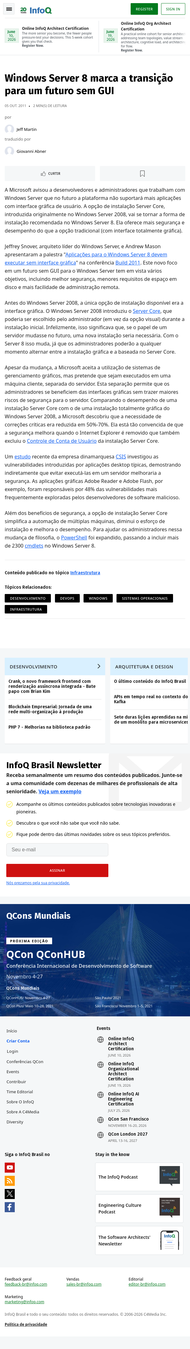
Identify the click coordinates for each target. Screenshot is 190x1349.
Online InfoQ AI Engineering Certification (123, 1110)
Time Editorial (20, 1102)
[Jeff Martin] (9, 130)
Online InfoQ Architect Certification (121, 1055)
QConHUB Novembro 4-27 (28, 1008)
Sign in (173, 9)
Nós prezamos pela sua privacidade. (38, 893)
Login (13, 1062)
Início (12, 1042)
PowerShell (74, 546)
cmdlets (34, 554)
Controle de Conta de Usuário (62, 449)
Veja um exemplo (60, 801)
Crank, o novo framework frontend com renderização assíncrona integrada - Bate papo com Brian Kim (52, 696)
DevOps (68, 607)
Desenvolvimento (28, 607)
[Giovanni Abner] (9, 152)
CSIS (121, 465)
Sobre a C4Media (23, 1123)
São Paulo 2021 (108, 1008)
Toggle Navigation (9, 9)
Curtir (55, 174)
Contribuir (16, 1092)
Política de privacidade (26, 1336)
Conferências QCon (25, 1072)
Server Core (146, 319)
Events (13, 1082)
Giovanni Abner (31, 151)
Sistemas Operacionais (145, 607)
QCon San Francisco (128, 1130)
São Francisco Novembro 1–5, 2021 (124, 1016)
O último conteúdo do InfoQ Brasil (150, 691)
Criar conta (18, 1052)
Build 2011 (128, 271)
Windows (98, 607)
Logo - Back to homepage (36, 8)
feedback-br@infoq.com (26, 1296)
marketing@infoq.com (25, 1314)
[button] (57, 880)
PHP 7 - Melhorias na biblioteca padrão (50, 737)
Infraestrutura (85, 581)
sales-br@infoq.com (84, 1296)
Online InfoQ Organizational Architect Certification (123, 1083)
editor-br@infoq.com (147, 1296)
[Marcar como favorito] (142, 174)
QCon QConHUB (45, 965)
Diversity (15, 1133)
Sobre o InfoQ (20, 1113)
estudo (23, 465)
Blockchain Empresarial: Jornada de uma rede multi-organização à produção (50, 719)
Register (143, 9)
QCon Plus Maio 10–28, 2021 (30, 1016)
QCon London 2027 (128, 1145)
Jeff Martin (27, 129)
